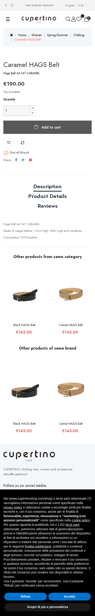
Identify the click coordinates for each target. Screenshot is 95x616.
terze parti (72, 524)
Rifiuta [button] (25, 596)
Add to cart (50, 127)
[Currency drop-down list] (83, 5)
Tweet (23, 160)
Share (16, 160)
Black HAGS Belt (24, 325)
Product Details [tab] (47, 196)
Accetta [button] (69, 596)
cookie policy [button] (80, 520)
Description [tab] (47, 186)
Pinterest (30, 160)
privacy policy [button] (13, 507)
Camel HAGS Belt (71, 325)
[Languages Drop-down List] (72, 5)
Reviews (48, 206)
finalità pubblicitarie (38, 546)
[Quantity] (16, 111)
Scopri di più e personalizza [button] (47, 607)
